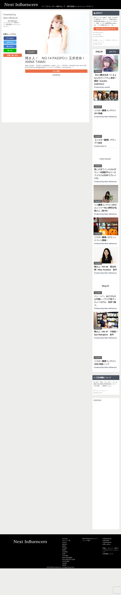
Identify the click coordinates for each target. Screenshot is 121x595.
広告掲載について (108, 554)
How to (64, 542)
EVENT (64, 550)
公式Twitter (97, 34)
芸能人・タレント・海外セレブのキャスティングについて (110, 550)
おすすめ (65, 538)
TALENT (64, 563)
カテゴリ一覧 (66, 540)
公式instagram (98, 36)
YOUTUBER (65, 561)
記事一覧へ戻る (12, 55)
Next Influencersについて (106, 29)
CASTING (65, 552)
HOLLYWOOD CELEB (68, 559)
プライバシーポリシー (101, 391)
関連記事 (99, 51)
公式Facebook (98, 32)
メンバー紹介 (86, 540)
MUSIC (64, 546)
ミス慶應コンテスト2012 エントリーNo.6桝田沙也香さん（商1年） (105, 207)
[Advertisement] (56, 98)
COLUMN (65, 556)
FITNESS (64, 548)
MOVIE (64, 565)
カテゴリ (112, 51)
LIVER (63, 554)
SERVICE (64, 544)
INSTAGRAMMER (67, 558)
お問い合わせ (98, 44)
